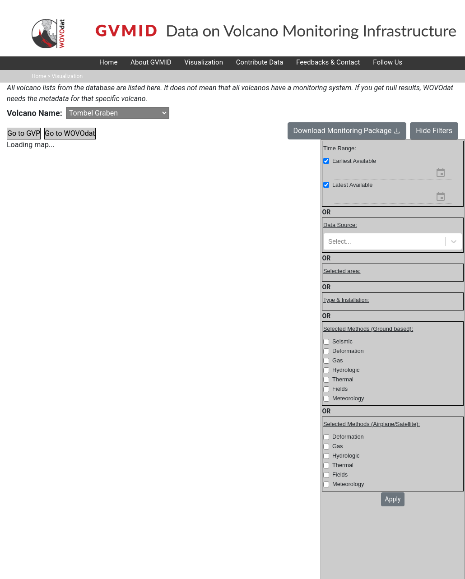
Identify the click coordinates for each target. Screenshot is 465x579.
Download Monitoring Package (347, 130)
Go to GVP (23, 133)
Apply (393, 499)
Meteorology (348, 398)
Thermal (342, 379)
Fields (340, 388)
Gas (337, 360)
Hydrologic (345, 369)
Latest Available (352, 184)
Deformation (348, 350)
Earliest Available (354, 160)
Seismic (342, 341)
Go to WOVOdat (70, 133)
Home (39, 76)
